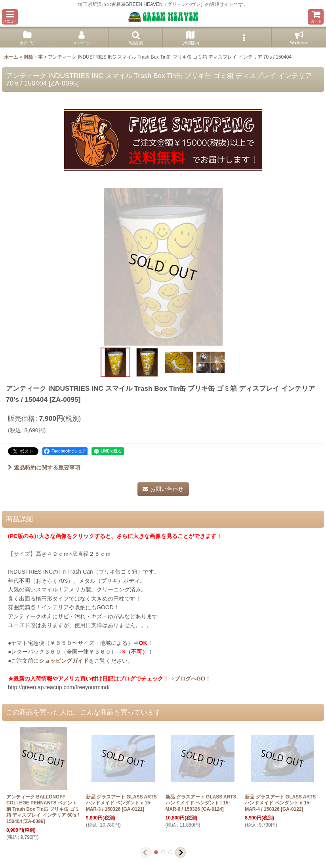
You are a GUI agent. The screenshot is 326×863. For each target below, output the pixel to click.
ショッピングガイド (64, 661)
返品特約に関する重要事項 (44, 467)
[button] (10, 17)
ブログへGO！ (192, 678)
